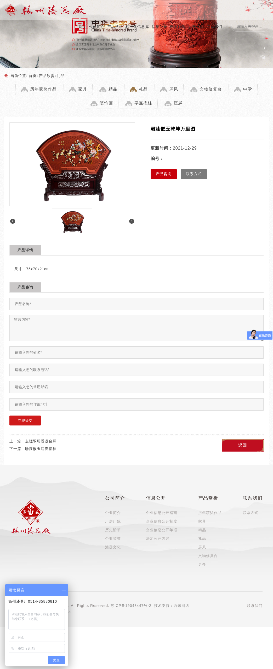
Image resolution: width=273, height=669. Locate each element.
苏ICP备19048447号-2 (131, 605)
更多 (202, 564)
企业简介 (113, 513)
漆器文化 (113, 547)
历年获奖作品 (43, 89)
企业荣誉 (113, 538)
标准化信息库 (137, 27)
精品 (113, 89)
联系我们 (214, 27)
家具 (82, 89)
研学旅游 (178, 27)
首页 (82, 27)
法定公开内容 (157, 538)
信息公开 (159, 27)
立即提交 (25, 420)
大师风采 (196, 27)
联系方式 (194, 174)
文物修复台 (211, 89)
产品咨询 (164, 174)
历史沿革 (113, 530)
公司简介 (97, 27)
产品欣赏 (47, 76)
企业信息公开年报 (161, 530)
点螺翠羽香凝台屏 (40, 441)
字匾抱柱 (143, 103)
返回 (242, 445)
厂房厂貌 (113, 521)
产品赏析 (115, 27)
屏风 (173, 89)
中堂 (247, 89)
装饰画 (106, 103)
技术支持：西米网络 (171, 605)
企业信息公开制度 (161, 521)
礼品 (61, 76)
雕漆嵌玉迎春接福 (40, 449)
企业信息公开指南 (161, 513)
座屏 (178, 103)
